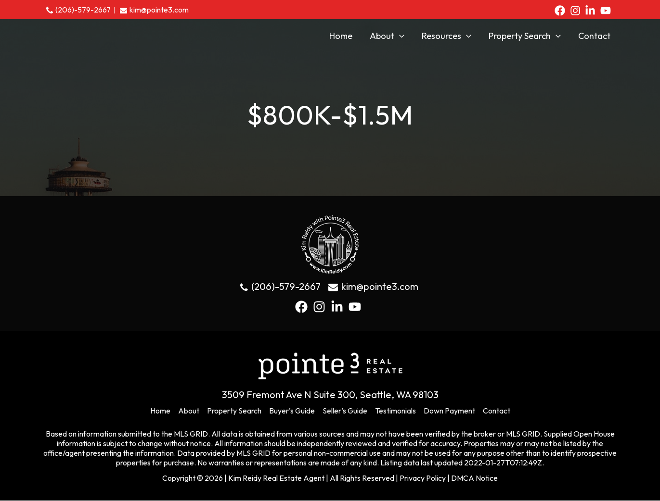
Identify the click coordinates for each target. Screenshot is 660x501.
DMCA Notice (474, 478)
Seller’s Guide (345, 411)
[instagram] (577, 10)
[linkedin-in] (592, 10)
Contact (496, 411)
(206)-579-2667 (83, 9)
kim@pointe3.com (159, 9)
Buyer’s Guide (292, 411)
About (188, 411)
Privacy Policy (423, 478)
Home (160, 411)
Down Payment (449, 411)
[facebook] (562, 10)
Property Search (234, 411)
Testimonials (395, 411)
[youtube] (607, 10)
